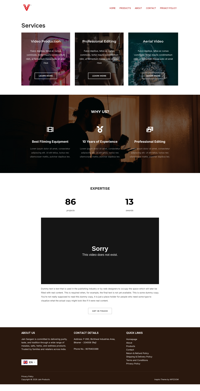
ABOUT (138, 8)
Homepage (131, 346)
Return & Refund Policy (137, 360)
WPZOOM (174, 386)
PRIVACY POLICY (168, 8)
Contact (130, 356)
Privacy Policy (133, 370)
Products (130, 353)
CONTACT (151, 8)
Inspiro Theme (160, 386)
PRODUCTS (125, 8)
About (129, 349)
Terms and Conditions (137, 367)
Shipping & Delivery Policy (139, 363)
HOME (113, 8)
